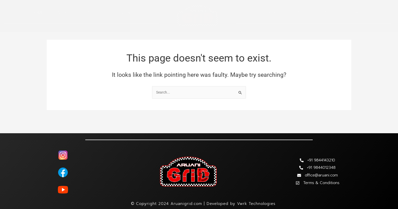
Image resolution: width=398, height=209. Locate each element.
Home (37, 12)
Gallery (330, 12)
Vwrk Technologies (256, 203)
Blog (126, 12)
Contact (359, 12)
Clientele (300, 12)
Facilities (96, 12)
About (64, 12)
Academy (268, 12)
